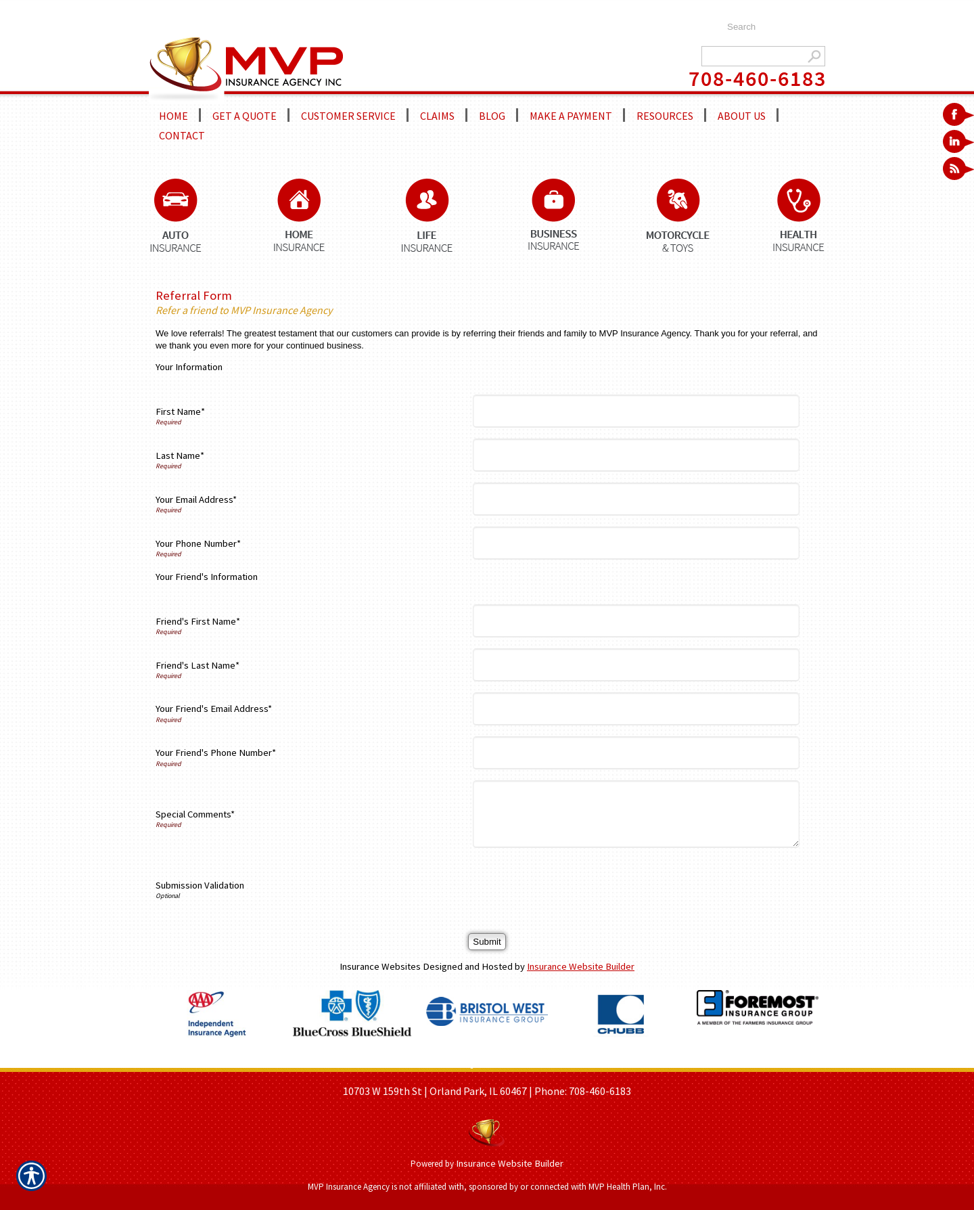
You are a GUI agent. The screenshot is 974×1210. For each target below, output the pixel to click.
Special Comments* (195, 814)
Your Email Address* (196, 499)
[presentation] (580, 885)
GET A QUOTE (468, 1063)
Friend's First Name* (198, 621)
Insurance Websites (380, 966)
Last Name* (180, 455)
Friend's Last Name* (197, 665)
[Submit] (486, 941)
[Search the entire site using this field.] (769, 27)
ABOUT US (410, 1063)
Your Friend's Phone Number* (216, 752)
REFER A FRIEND (541, 1063)
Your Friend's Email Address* (214, 708)
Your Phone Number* (198, 543)
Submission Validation (200, 885)
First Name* (180, 411)
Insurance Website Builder (580, 966)
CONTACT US (612, 1063)
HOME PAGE (354, 1063)
